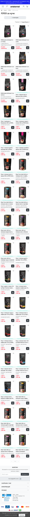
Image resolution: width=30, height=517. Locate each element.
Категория (15, 17)
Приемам (22, 515)
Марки (5, 10)
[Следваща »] (18, 461)
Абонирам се (25, 474)
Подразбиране (25, 22)
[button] (15, 483)
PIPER (9, 10)
